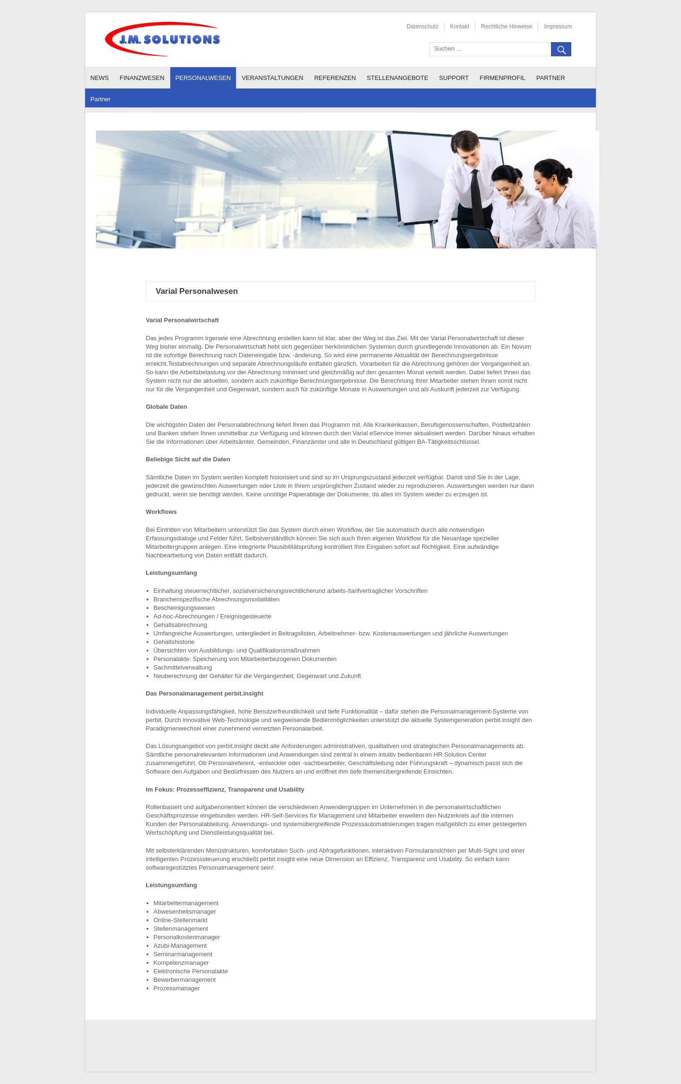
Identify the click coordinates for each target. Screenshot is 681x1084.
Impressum (558, 26)
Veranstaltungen (272, 77)
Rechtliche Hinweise (506, 26)
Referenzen (335, 77)
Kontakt (460, 26)
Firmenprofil (502, 77)
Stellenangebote (397, 77)
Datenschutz (422, 26)
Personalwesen (203, 77)
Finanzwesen (142, 77)
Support (454, 77)
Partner (550, 77)
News (99, 77)
